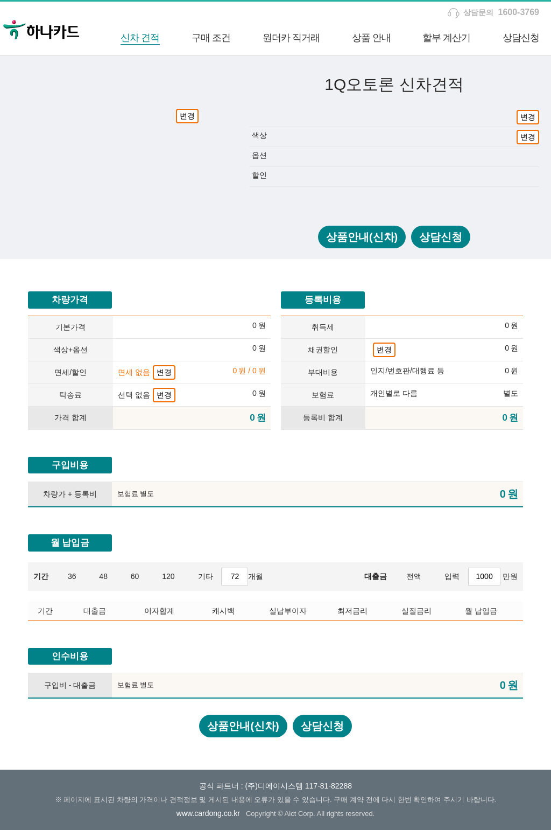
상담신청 (521, 37)
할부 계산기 (446, 37)
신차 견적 (140, 37)
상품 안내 (371, 37)
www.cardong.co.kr (208, 813)
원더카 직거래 (291, 37)
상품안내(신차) (362, 237)
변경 (187, 115)
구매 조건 (211, 37)
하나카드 (41, 28)
